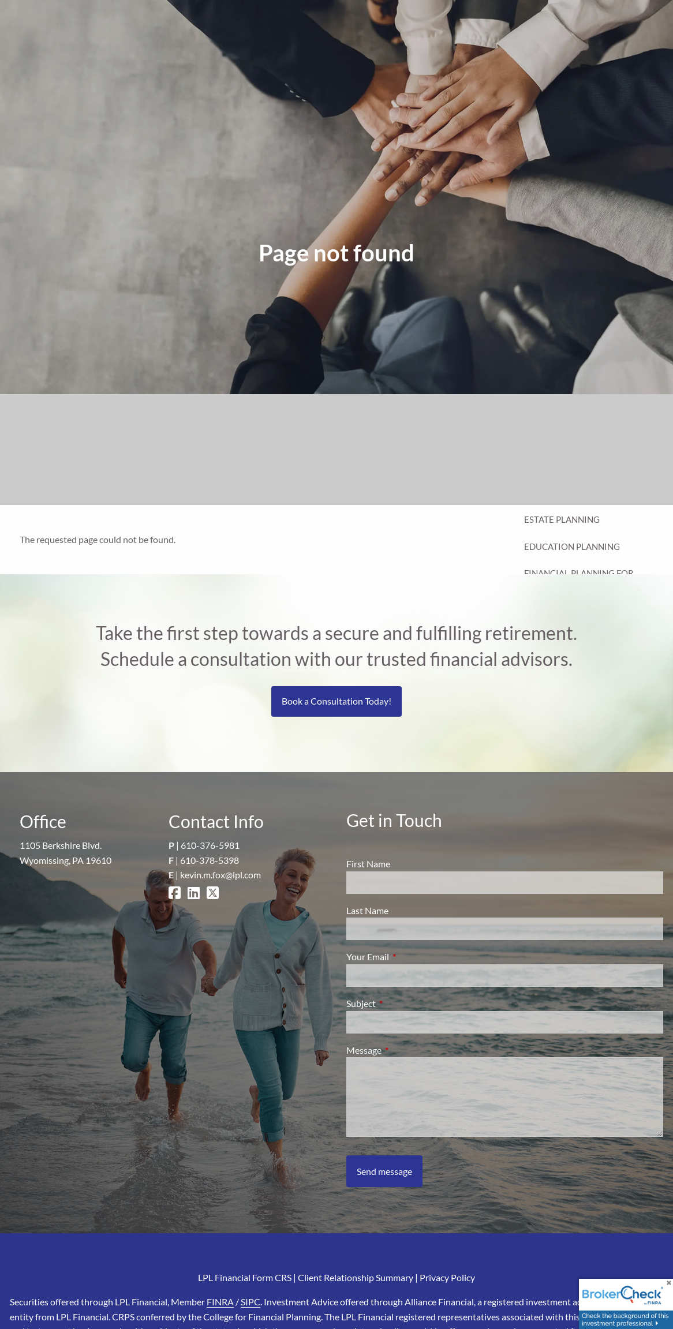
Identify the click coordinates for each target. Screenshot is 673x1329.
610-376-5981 (210, 845)
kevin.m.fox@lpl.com (220, 874)
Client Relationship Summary (355, 1277)
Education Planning (572, 546)
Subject (402, 1003)
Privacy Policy (447, 1277)
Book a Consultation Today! (336, 700)
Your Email (409, 956)
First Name (368, 863)
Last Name (367, 910)
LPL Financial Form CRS (244, 1277)
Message (405, 1050)
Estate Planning (562, 519)
